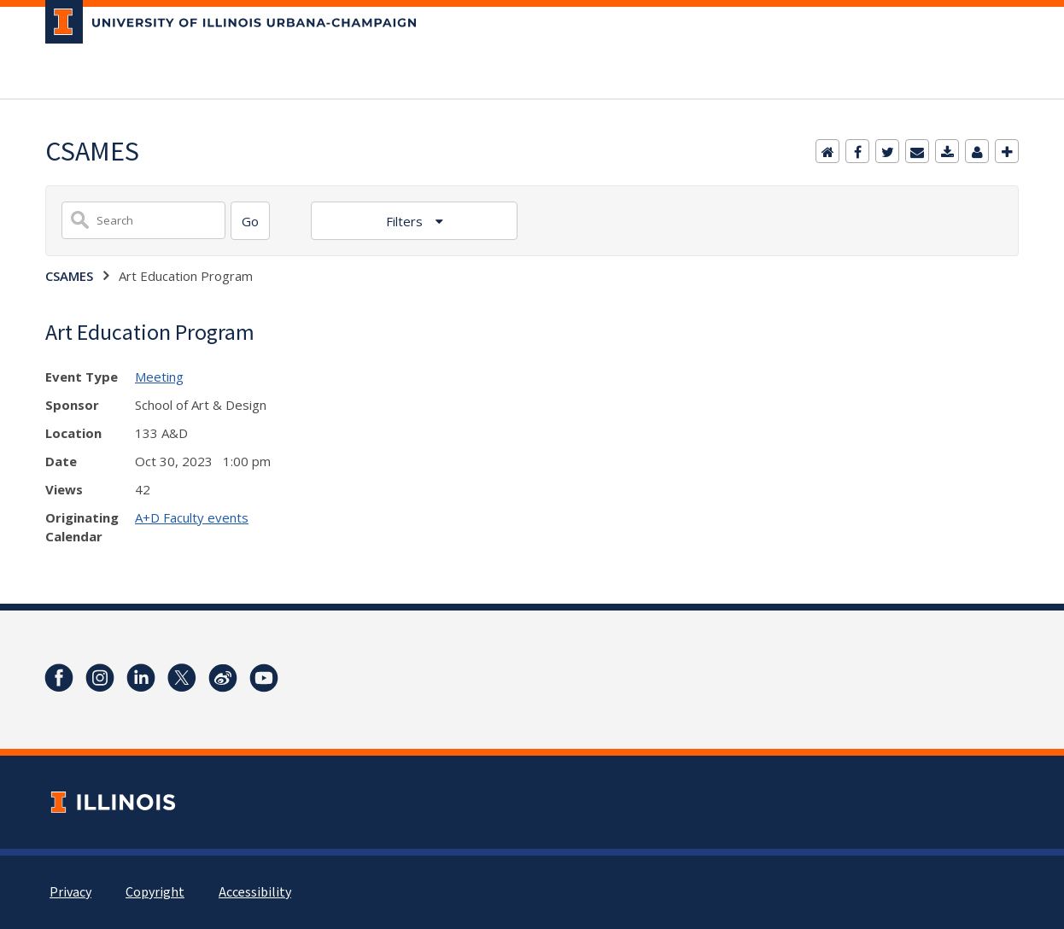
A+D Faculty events (191, 517)
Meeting (159, 376)
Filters (406, 221)
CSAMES (69, 275)
